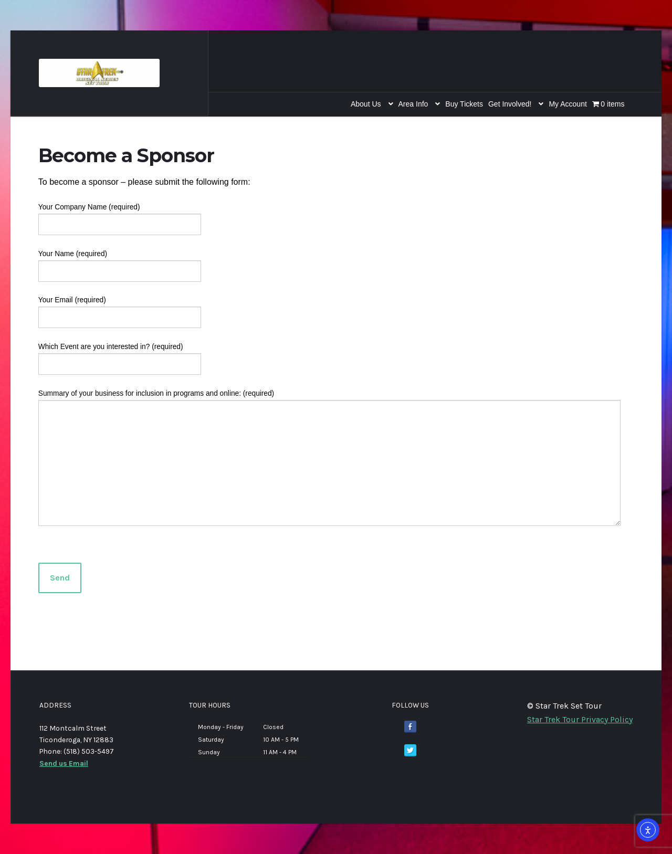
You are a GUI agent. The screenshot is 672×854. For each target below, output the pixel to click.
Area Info (413, 104)
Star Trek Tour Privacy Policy (580, 719)
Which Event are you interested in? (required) (119, 355)
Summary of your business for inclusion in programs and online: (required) (329, 399)
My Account (567, 104)
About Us (366, 104)
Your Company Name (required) (119, 215)
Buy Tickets (464, 104)
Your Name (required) (119, 262)
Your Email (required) (119, 308)
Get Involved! (510, 104)
